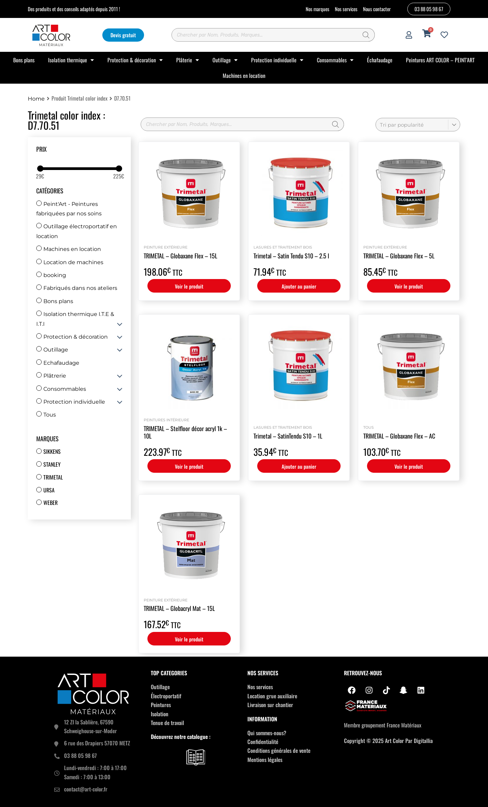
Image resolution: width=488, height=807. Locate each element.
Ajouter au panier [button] (299, 286)
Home (36, 98)
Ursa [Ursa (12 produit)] (49, 490)
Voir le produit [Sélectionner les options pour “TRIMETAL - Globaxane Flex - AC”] (408, 466)
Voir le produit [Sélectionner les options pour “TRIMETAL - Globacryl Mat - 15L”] (189, 639)
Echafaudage (57, 363)
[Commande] (417, 124)
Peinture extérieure (165, 247)
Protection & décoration (135, 60)
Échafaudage (379, 60)
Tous (46, 414)
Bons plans (24, 60)
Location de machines (69, 262)
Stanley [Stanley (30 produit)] (52, 464)
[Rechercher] (366, 35)
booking (51, 275)
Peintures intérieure (166, 420)
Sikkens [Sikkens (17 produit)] (52, 451)
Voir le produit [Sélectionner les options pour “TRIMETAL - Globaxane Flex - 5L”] (408, 286)
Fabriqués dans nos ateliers (76, 288)
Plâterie (187, 60)
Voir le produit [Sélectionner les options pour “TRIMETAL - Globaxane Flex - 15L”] (189, 286)
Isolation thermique (71, 60)
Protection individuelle (277, 60)
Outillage (225, 60)
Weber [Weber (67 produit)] (50, 502)
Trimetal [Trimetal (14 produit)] (53, 477)
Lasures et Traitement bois (282, 247)
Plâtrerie (51, 376)
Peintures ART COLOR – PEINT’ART (440, 60)
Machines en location (244, 75)
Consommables (335, 60)
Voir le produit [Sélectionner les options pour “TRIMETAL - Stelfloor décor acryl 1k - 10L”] (189, 466)
